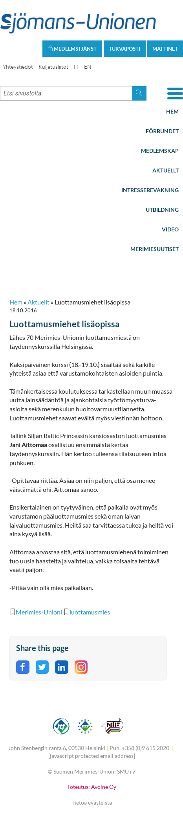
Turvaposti (124, 49)
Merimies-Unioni (39, 612)
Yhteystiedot (18, 66)
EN (88, 66)
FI (76, 66)
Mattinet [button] (165, 49)
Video (170, 229)
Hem (172, 111)
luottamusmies (90, 612)
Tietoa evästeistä (91, 802)
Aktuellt (165, 170)
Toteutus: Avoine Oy (91, 786)
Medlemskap (160, 150)
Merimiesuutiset (154, 249)
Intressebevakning (150, 190)
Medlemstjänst (72, 49)
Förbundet (162, 131)
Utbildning (162, 209)
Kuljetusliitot (53, 66)
